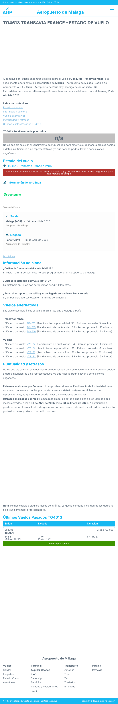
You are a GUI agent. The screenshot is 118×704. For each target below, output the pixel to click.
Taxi (66, 678)
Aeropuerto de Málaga (60, 12)
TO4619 (31, 331)
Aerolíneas (9, 682)
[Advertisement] (59, 52)
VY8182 (31, 356)
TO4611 (31, 323)
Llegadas (8, 674)
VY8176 (31, 352)
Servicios (36, 682)
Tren (66, 674)
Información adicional (15, 111)
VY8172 (31, 344)
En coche (69, 686)
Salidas (7, 669)
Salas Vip (36, 678)
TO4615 (31, 327)
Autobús (69, 669)
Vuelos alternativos (14, 115)
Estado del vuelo (13, 107)
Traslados (70, 682)
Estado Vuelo (11, 678)
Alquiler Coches (40, 669)
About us (53, 701)
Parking (96, 665)
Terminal (36, 665)
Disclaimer (34, 701)
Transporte (71, 665)
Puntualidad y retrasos (16, 119)
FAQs (34, 690)
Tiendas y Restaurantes (44, 686)
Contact (44, 701)
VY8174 (31, 348)
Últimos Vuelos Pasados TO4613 (22, 124)
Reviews (97, 669)
